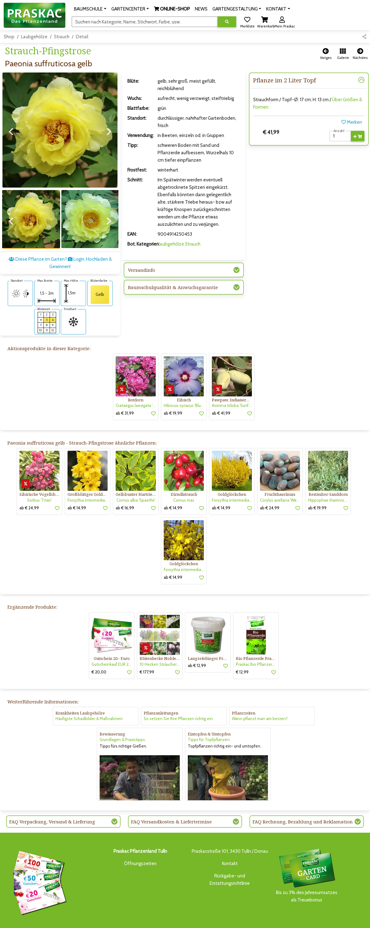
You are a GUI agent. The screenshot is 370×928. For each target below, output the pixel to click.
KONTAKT (274, 919)
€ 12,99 (242, 650)
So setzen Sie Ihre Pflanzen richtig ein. (179, 697)
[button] (90, 9)
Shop (9, 36)
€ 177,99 (147, 650)
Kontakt (230, 842)
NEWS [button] (201, 9)
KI (287, 919)
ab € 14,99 (77, 486)
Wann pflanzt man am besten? (260, 697)
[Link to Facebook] (348, 921)
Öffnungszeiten (140, 842)
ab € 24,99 (29, 486)
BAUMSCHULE (76, 919)
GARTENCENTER (106, 919)
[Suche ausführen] (227, 21)
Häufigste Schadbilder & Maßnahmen (89, 697)
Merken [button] (351, 122)
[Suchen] (145, 21)
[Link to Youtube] (360, 921)
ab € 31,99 (125, 392)
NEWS (162, 919)
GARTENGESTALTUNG (190, 919)
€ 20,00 (99, 650)
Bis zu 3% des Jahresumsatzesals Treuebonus (306, 853)
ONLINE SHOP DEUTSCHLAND (237, 919)
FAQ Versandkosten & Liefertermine (171, 800)
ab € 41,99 (221, 392)
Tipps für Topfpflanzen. (209, 718)
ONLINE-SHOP (139, 919)
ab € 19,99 (173, 392)
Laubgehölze (34, 36)
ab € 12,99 (197, 644)
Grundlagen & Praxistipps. (123, 718)
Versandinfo (141, 270)
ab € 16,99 (125, 486)
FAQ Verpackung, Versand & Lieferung (52, 800)
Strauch (61, 36)
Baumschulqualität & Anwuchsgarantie (173, 287)
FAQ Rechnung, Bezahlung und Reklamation (303, 800)
